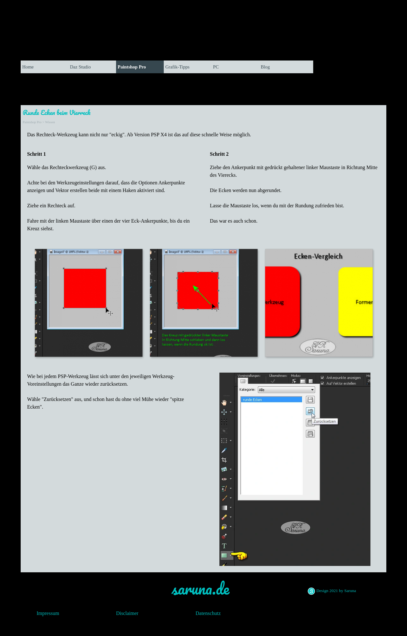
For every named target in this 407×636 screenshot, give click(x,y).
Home (28, 66)
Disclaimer (127, 613)
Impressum (48, 613)
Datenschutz (208, 613)
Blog (265, 66)
